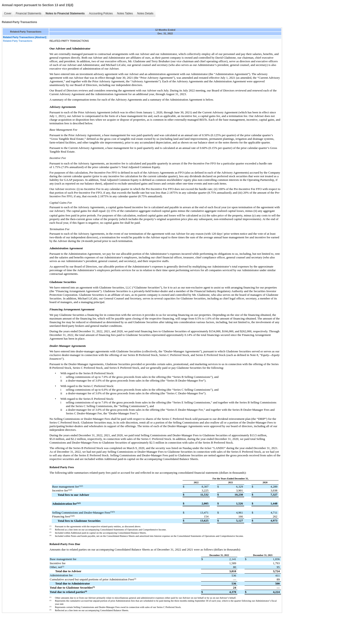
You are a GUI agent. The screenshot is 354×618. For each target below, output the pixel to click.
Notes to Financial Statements (65, 13)
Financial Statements (28, 13)
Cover (7, 13)
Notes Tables (125, 13)
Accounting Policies (101, 13)
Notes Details (145, 13)
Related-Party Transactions (17, 40)
